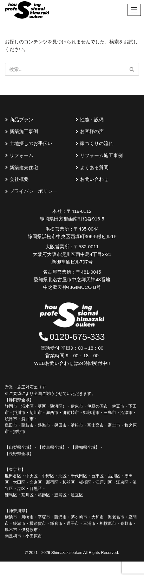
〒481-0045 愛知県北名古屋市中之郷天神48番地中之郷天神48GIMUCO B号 (72, 279)
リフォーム (21, 155)
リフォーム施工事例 (101, 155)
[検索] (132, 69)
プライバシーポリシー (33, 191)
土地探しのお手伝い (31, 143)
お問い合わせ (94, 179)
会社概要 (19, 179)
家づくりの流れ (96, 143)
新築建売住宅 (24, 167)
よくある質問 (94, 167)
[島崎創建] (27, 10)
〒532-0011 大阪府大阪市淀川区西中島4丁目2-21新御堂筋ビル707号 (72, 254)
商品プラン (21, 119)
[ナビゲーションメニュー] (134, 10)
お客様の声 (92, 131)
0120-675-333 (72, 337)
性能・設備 (92, 119)
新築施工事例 (24, 131)
